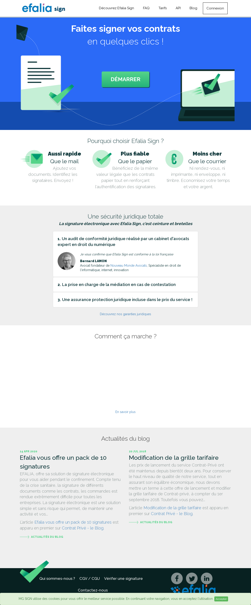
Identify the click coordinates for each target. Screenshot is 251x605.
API (178, 8)
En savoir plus (125, 412)
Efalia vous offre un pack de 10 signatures (73, 522)
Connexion (215, 8)
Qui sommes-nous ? (57, 578)
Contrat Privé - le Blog (82, 528)
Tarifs (163, 8)
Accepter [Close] (221, 599)
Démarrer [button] (125, 79)
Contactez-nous (93, 590)
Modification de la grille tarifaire (172, 507)
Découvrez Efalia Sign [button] (116, 8)
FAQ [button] (146, 8)
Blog (193, 8)
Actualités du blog (47, 536)
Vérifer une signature (123, 578)
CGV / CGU (89, 578)
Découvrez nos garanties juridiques (125, 314)
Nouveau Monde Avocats (128, 265)
